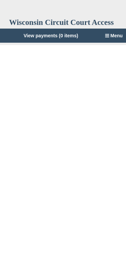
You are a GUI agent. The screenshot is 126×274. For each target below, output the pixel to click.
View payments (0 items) (51, 35)
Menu (114, 35)
